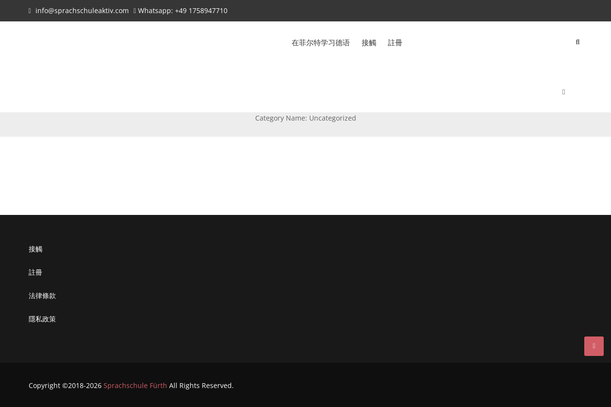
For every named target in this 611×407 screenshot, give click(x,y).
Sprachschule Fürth (135, 385)
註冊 (395, 42)
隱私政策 (42, 318)
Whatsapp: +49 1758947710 (182, 10)
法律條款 (42, 295)
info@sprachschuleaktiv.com (82, 10)
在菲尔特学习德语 (321, 42)
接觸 (369, 42)
